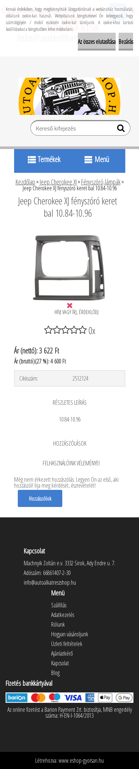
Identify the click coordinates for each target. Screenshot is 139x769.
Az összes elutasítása (97, 42)
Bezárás (126, 42)
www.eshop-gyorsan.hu (81, 760)
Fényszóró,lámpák (100, 181)
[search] (121, 129)
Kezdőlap (25, 181)
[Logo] (69, 96)
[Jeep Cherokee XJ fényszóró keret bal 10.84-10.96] (69, 233)
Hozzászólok (40, 498)
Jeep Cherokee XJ (58, 181)
